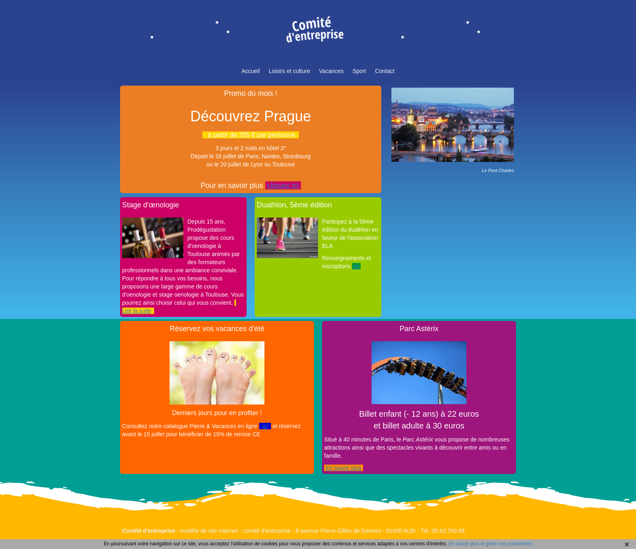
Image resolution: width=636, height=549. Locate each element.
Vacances (331, 71)
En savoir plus (343, 468)
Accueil (250, 71)
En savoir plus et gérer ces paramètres (490, 544)
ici (356, 266)
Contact (384, 71)
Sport (359, 71)
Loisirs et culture (289, 71)
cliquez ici (283, 185)
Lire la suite (136, 311)
